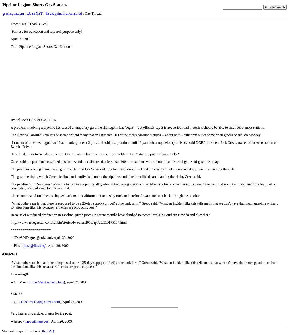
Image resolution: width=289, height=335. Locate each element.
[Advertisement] (144, 83)
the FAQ (48, 331)
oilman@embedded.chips (46, 282)
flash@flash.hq (34, 245)
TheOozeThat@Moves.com (40, 302)
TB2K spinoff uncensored (63, 13)
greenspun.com (13, 13)
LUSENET (35, 13)
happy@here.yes (36, 321)
